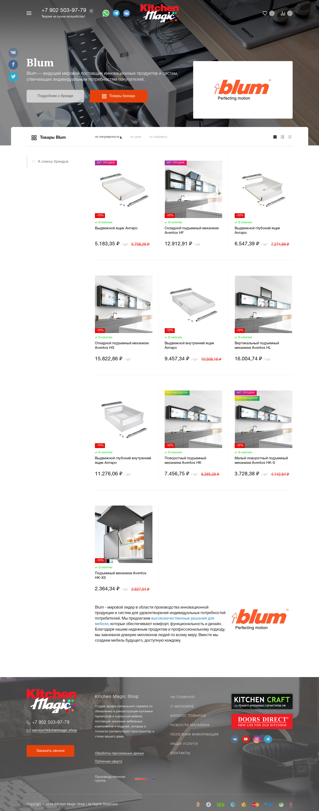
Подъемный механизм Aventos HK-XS (120, 576)
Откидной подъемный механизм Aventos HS (122, 346)
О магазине (182, 706)
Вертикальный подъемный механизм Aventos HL (257, 346)
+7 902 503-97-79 (63, 10)
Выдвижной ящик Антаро (116, 228)
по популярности (107, 137)
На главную (182, 697)
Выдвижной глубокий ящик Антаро (257, 231)
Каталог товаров (188, 716)
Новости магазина (190, 725)
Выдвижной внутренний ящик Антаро (189, 346)
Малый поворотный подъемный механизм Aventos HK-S (261, 461)
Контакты (180, 753)
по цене (135, 137)
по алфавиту (158, 137)
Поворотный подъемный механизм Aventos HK (185, 461)
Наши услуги (184, 744)
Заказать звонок (50, 751)
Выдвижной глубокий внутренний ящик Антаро (123, 461)
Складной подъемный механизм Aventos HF (192, 231)
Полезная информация (194, 734)
